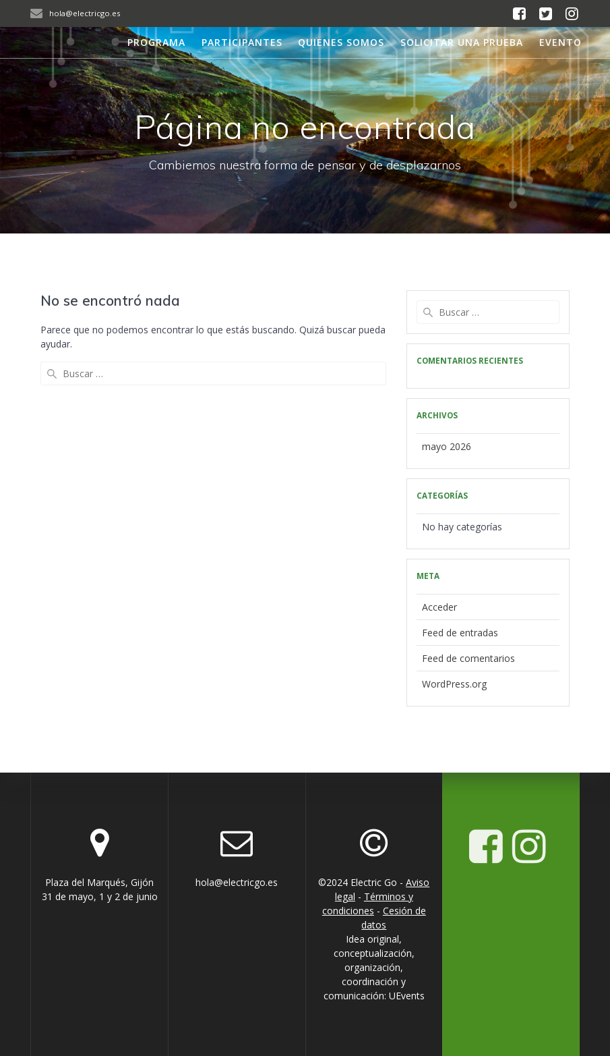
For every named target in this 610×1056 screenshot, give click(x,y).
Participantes (242, 42)
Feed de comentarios (468, 658)
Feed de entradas (460, 632)
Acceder (439, 607)
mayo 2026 (446, 446)
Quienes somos (341, 42)
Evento (560, 42)
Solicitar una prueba (461, 42)
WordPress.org (454, 683)
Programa (156, 42)
